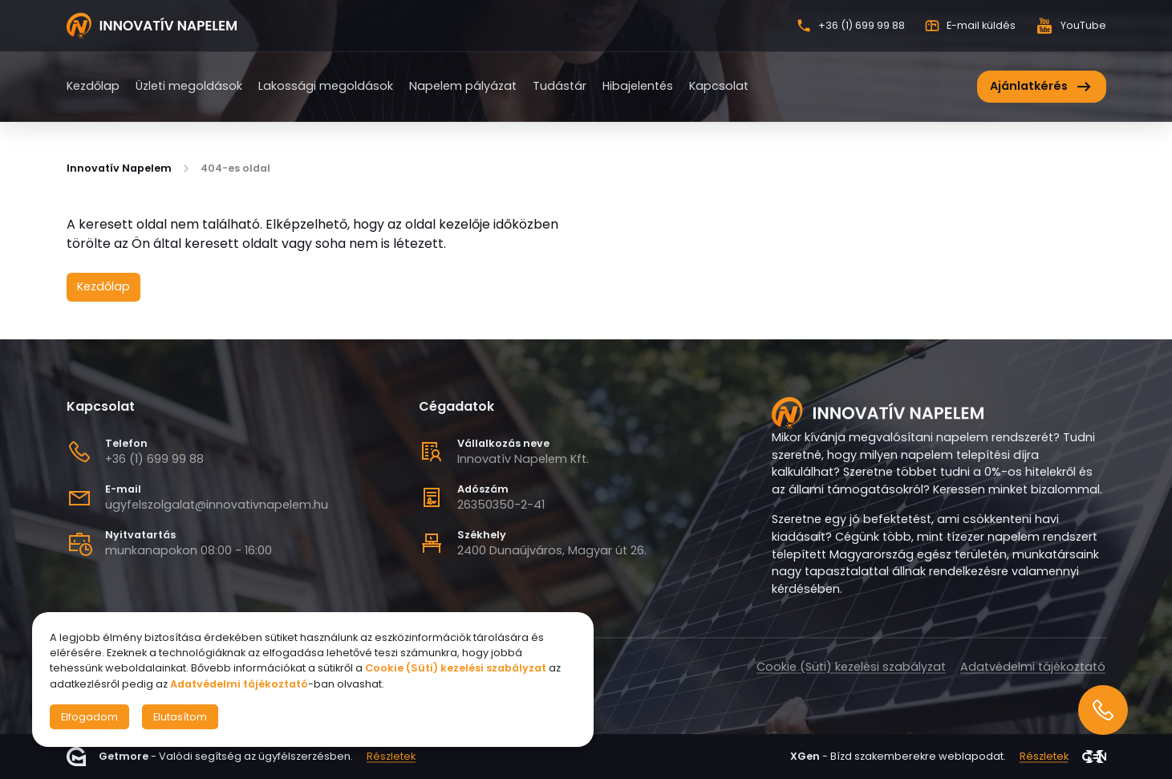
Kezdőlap (93, 86)
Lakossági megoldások (325, 86)
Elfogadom (89, 717)
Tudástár (559, 86)
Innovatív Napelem (119, 168)
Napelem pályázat (463, 86)
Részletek (391, 757)
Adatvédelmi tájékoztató (1032, 667)
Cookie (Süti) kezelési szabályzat (851, 667)
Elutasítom (180, 717)
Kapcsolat (718, 86)
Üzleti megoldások (189, 86)
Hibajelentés (637, 86)
